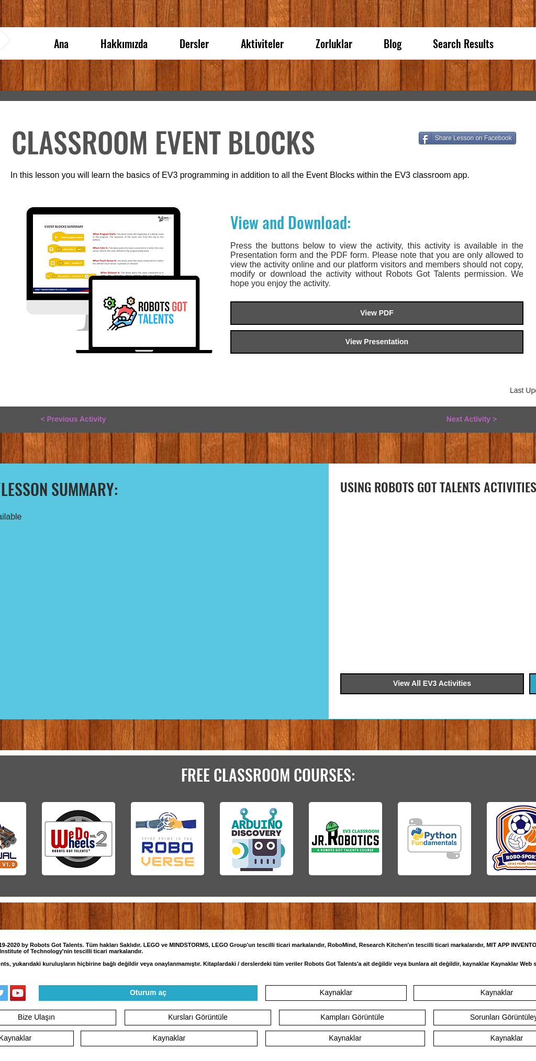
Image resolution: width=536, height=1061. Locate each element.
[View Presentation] (376, 342)
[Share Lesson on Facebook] (467, 138)
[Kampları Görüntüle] (352, 1017)
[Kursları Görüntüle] (198, 1017)
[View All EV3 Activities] (432, 683)
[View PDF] (376, 313)
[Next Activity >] (471, 419)
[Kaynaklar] (336, 993)
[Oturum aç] (148, 993)
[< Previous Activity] (73, 419)
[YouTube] (18, 993)
